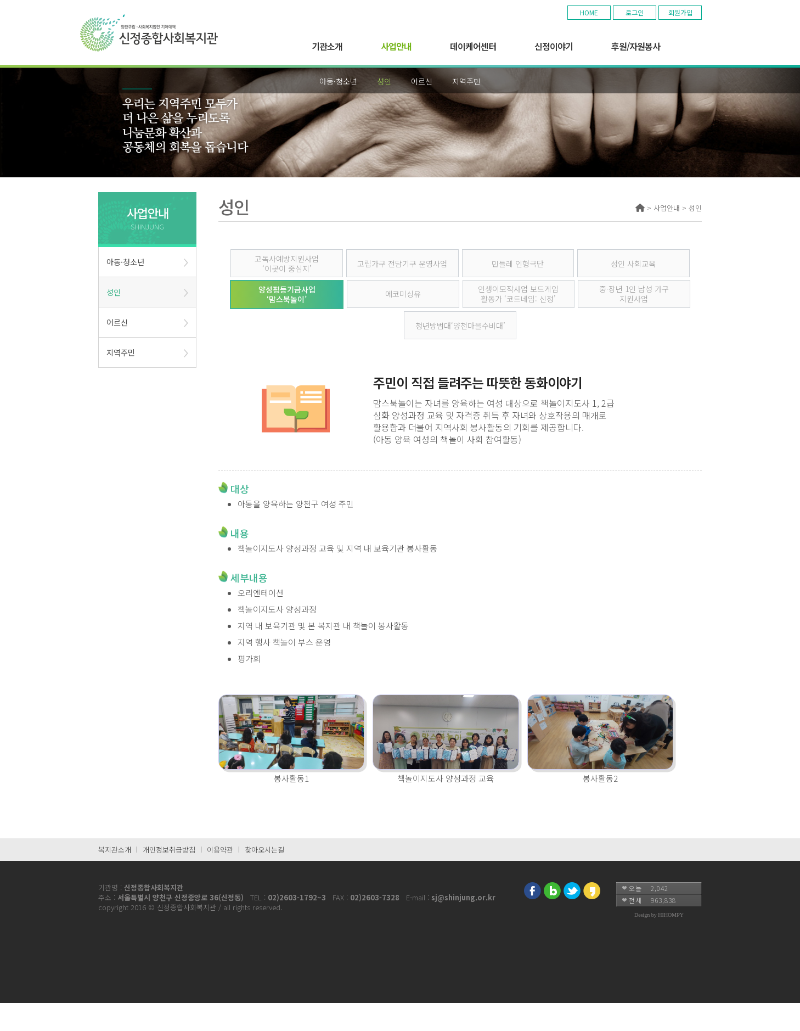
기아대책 (147, 33)
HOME (589, 12)
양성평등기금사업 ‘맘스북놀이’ (287, 294)
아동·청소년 (338, 81)
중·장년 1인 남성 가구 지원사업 (634, 293)
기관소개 (327, 46)
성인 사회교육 (633, 263)
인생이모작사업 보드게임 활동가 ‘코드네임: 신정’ (518, 293)
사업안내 (396, 46)
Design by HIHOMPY (659, 915)
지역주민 (466, 81)
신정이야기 (553, 46)
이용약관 (220, 849)
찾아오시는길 (264, 849)
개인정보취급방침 (169, 849)
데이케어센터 (473, 46)
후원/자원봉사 (635, 46)
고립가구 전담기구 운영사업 (402, 263)
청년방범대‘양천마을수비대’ (460, 325)
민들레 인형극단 (518, 263)
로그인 (635, 12)
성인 (384, 81)
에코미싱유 (403, 293)
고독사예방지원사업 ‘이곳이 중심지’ (287, 263)
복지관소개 (114, 849)
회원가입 (680, 12)
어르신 (421, 81)
